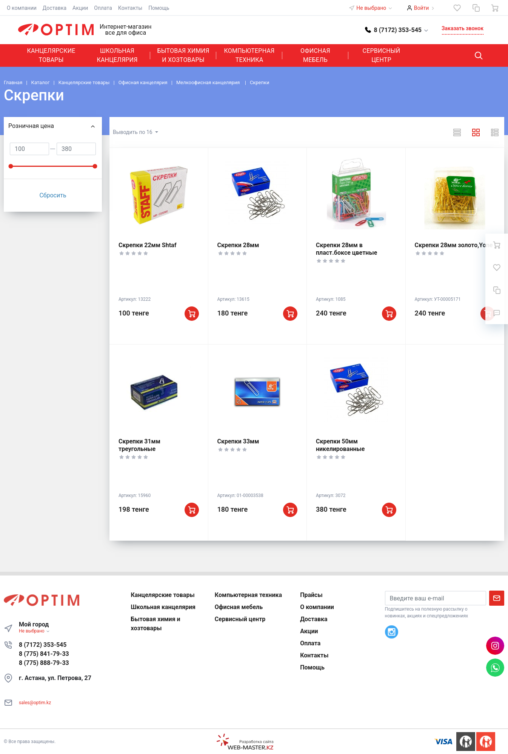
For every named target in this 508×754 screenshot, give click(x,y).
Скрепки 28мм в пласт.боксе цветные (346, 249)
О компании (22, 8)
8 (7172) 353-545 (42, 644)
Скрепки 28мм (238, 245)
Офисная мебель (315, 55)
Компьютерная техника (249, 55)
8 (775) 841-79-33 (44, 653)
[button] (397, 30)
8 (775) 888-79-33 (44, 662)
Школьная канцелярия (117, 55)
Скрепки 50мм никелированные (340, 445)
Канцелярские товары (51, 55)
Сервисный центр (381, 55)
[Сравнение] (475, 7)
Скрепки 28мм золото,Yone (454, 245)
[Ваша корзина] (494, 7)
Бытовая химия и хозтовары (183, 55)
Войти (421, 8)
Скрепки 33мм (238, 441)
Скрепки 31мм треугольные (139, 445)
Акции (80, 8)
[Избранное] (457, 7)
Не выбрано (374, 8)
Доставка (54, 8)
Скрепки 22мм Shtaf (147, 245)
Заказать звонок (462, 28)
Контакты (130, 8)
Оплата (103, 8)
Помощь (158, 8)
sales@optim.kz (35, 702)
